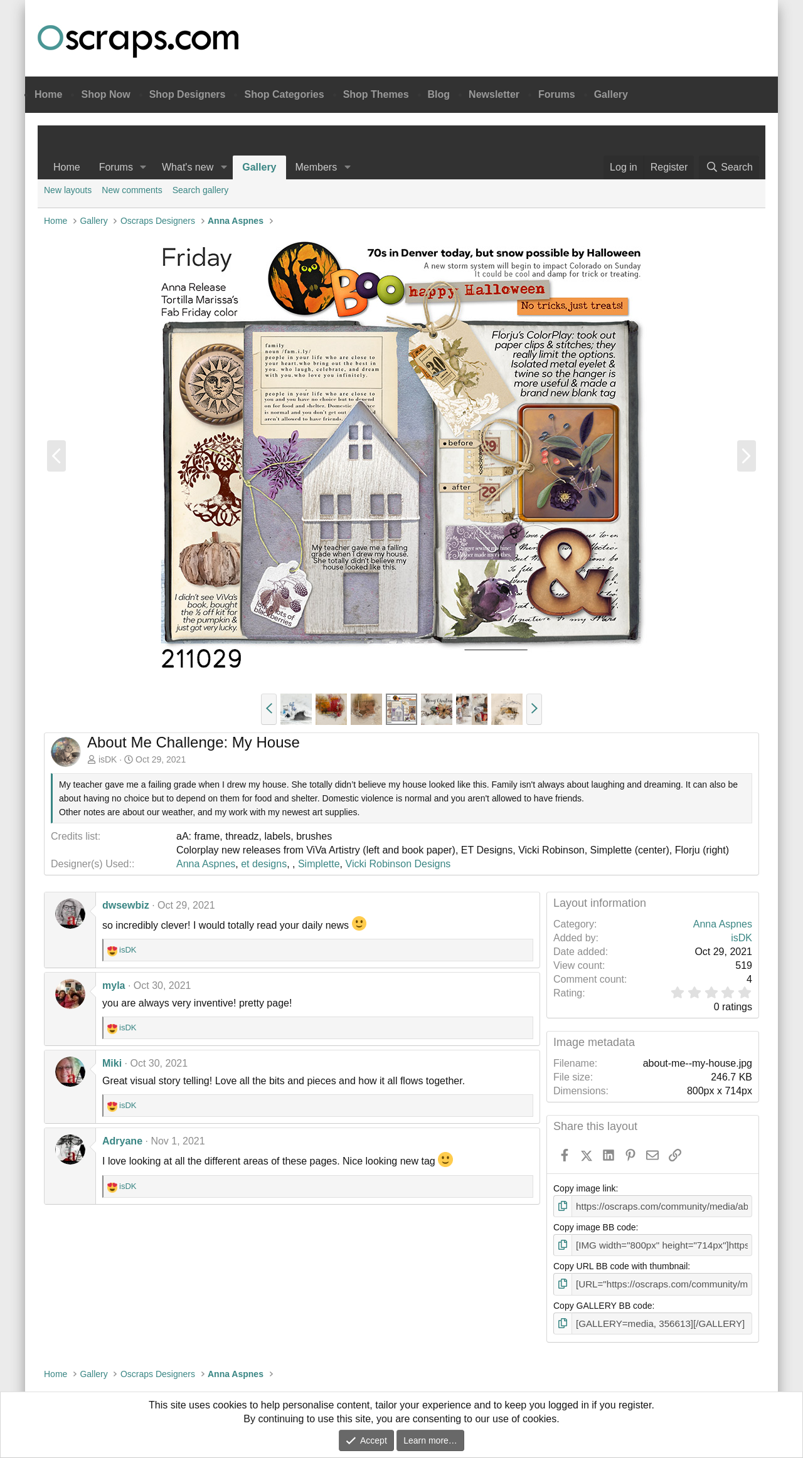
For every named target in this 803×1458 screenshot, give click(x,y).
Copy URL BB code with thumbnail (620, 1264)
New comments (132, 190)
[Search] (729, 167)
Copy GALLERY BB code (602, 1302)
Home (48, 94)
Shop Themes (376, 94)
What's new (187, 167)
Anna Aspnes (205, 863)
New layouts (68, 190)
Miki (112, 1063)
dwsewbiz (125, 905)
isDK (107, 759)
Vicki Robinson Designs (398, 863)
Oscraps (138, 41)
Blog (439, 94)
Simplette (319, 863)
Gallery (611, 94)
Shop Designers (187, 94)
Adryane (122, 1141)
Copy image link (584, 1188)
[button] (143, 167)
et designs (264, 863)
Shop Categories (284, 94)
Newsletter (494, 94)
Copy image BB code (594, 1227)
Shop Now (105, 94)
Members (316, 167)
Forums (556, 94)
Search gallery (201, 190)
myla (113, 985)
